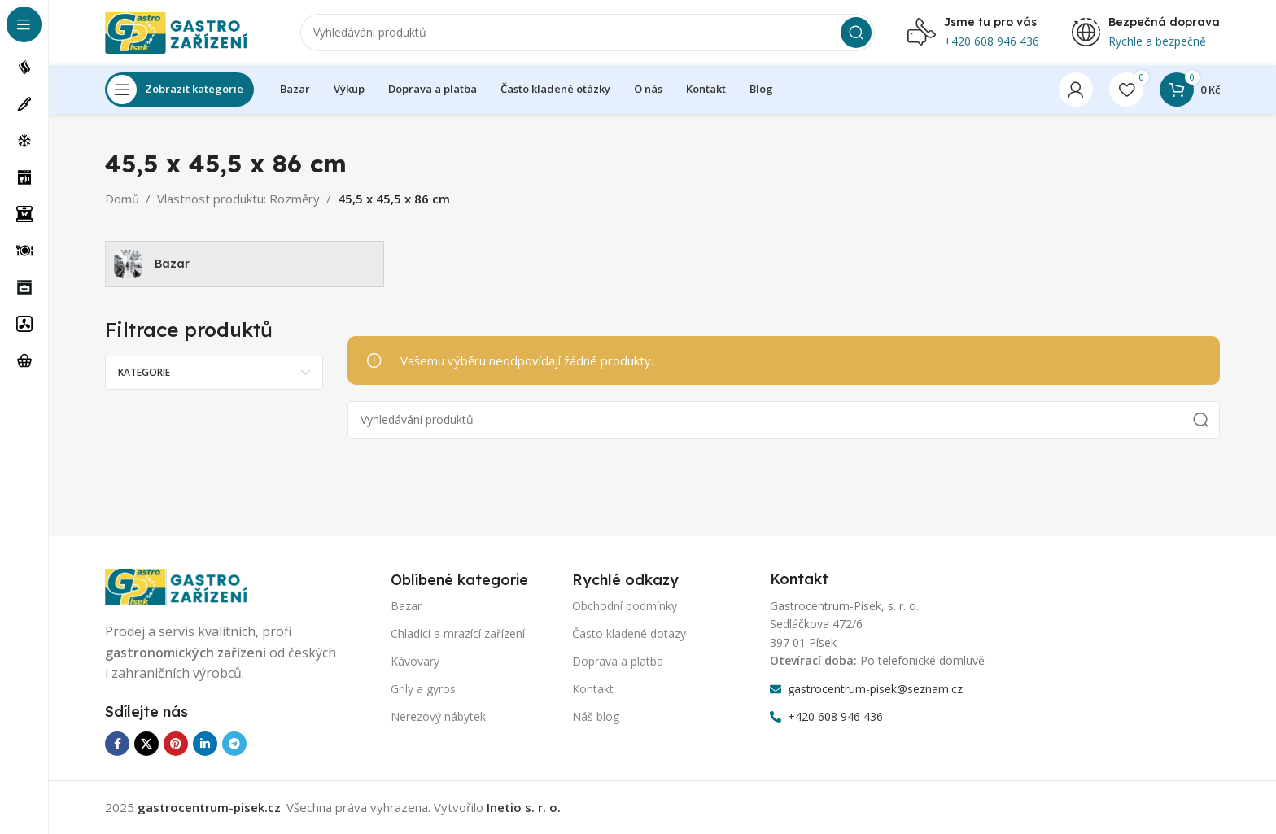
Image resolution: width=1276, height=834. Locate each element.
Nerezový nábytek (438, 717)
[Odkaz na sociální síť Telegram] (234, 744)
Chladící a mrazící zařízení (458, 633)
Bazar (406, 605)
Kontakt (593, 688)
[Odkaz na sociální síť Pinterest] (176, 744)
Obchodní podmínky (624, 605)
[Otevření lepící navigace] (179, 89)
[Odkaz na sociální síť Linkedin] (205, 744)
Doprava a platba (617, 661)
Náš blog (595, 717)
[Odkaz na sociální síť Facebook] (117, 744)
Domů (122, 198)
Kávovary (415, 661)
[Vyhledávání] (587, 32)
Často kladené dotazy (629, 633)
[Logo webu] (186, 31)
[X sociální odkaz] (146, 744)
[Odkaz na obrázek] (186, 586)
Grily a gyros (423, 688)
